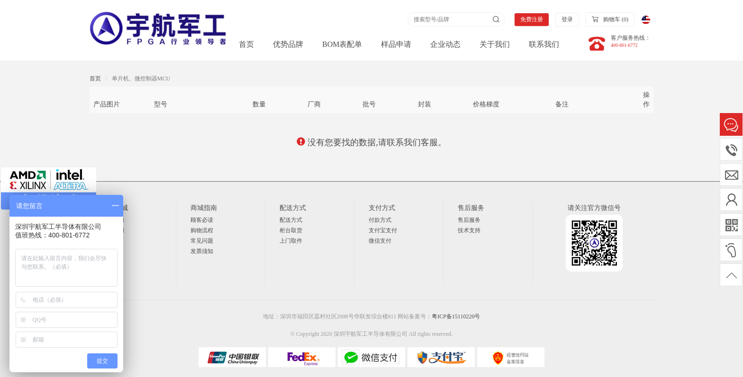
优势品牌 (288, 44)
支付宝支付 (383, 230)
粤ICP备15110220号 (456, 316)
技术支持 (469, 230)
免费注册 (531, 19)
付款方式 (380, 220)
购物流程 (201, 230)
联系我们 (544, 44)
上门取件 (291, 240)
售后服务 (469, 220)
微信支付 (380, 240)
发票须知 (201, 251)
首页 (246, 44)
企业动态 (445, 44)
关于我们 (495, 44)
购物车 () (609, 19)
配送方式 (291, 220)
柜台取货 (291, 230)
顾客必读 (201, 220)
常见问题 (201, 240)
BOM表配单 (342, 44)
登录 (567, 19)
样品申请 (396, 44)
